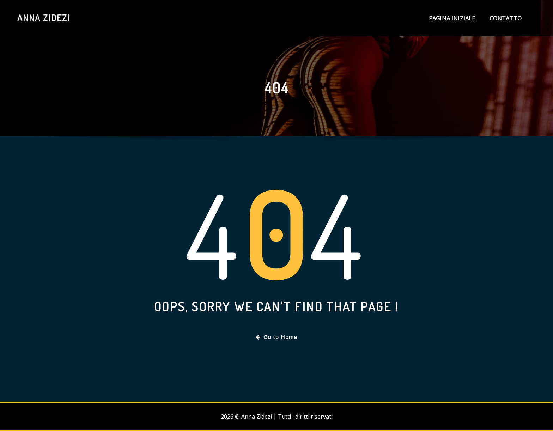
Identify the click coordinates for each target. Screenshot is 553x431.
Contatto (506, 18)
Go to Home (276, 336)
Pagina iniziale (452, 18)
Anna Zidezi (43, 17)
